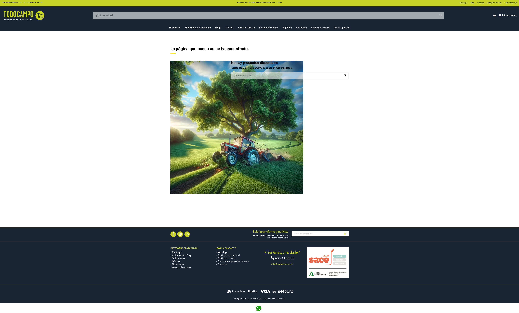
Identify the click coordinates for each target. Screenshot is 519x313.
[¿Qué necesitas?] (440, 15)
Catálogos (464, 3)
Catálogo (176, 252)
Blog (472, 3)
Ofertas (176, 261)
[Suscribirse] (345, 233)
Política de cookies (226, 258)
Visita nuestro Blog (181, 255)
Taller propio (178, 258)
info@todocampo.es (282, 263)
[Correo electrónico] (317, 233)
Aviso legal (222, 252)
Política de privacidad (228, 255)
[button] (175, 27)
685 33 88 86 (277, 3)
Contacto (480, 3)
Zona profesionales (494, 3)
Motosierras (178, 264)
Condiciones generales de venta (233, 261)
